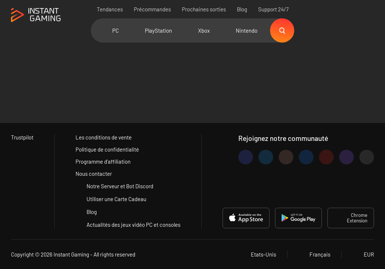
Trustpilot (22, 137)
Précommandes (152, 9)
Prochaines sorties (204, 9)
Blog (242, 9)
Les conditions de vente (104, 137)
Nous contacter (94, 173)
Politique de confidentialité (107, 149)
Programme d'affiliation (103, 161)
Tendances (110, 9)
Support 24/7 (273, 9)
